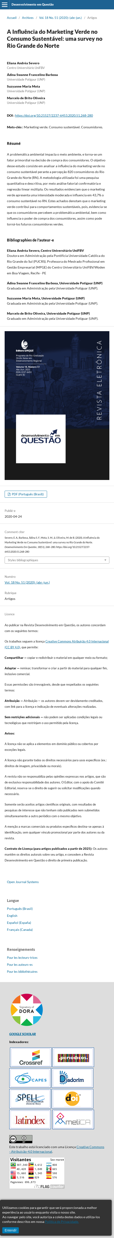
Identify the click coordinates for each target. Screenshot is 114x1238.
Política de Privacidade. (62, 1222)
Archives (28, 18)
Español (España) (19, 923)
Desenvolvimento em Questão (33, 4)
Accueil (11, 18)
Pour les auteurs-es (20, 964)
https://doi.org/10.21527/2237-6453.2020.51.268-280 (54, 115)
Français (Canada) (20, 930)
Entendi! (10, 1230)
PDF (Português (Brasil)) (27, 494)
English (12, 916)
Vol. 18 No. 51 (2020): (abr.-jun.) (60, 18)
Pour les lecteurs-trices (22, 957)
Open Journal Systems (23, 882)
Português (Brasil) (20, 909)
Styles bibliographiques (23, 560)
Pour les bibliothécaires (22, 971)
